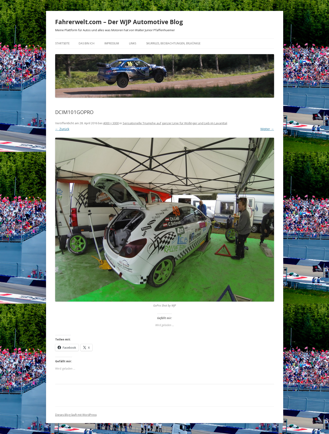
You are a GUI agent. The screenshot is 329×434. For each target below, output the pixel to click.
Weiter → (267, 129)
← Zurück (62, 129)
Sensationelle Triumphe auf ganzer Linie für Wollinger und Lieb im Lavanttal (175, 123)
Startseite (62, 43)
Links (132, 43)
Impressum (111, 43)
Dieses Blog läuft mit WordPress (76, 415)
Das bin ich (86, 43)
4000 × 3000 (111, 123)
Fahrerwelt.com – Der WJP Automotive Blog (119, 22)
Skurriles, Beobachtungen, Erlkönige (173, 43)
